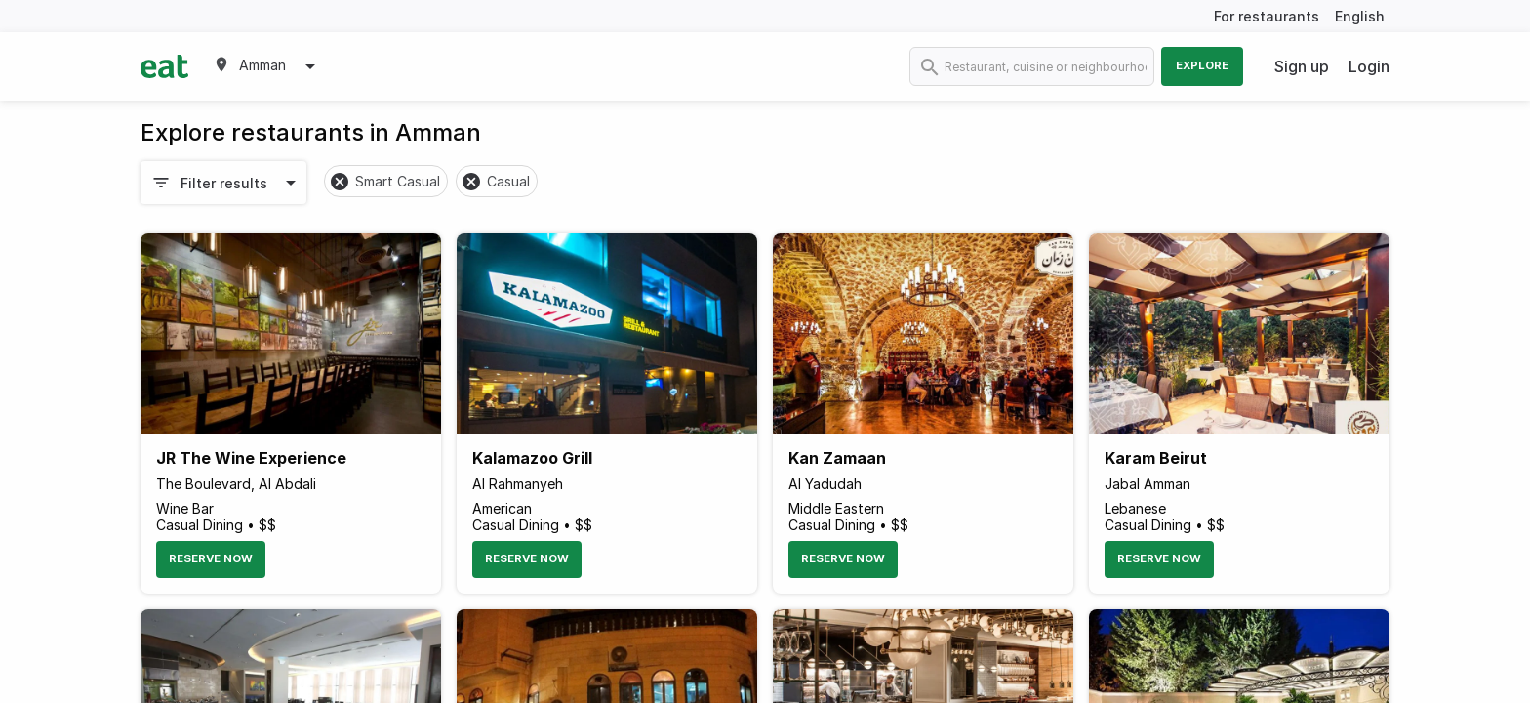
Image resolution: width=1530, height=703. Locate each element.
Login (1369, 66)
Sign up (1301, 66)
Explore (1202, 65)
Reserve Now (211, 558)
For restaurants (1266, 16)
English (1360, 16)
